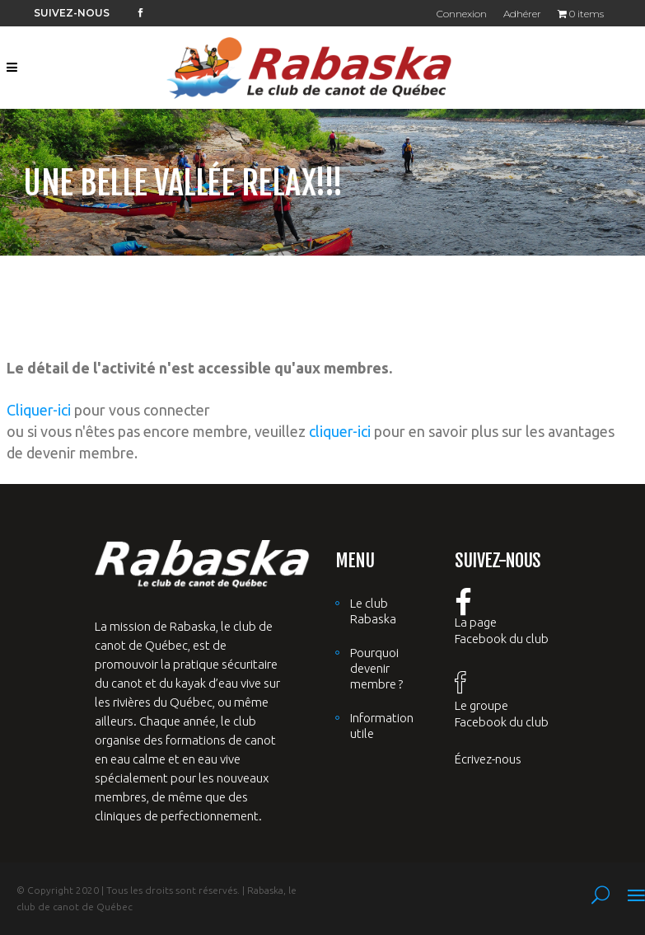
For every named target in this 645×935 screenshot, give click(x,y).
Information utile (382, 725)
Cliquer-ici (39, 410)
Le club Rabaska (373, 611)
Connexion (462, 13)
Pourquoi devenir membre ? (376, 668)
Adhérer (522, 13)
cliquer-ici (340, 431)
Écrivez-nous (488, 759)
